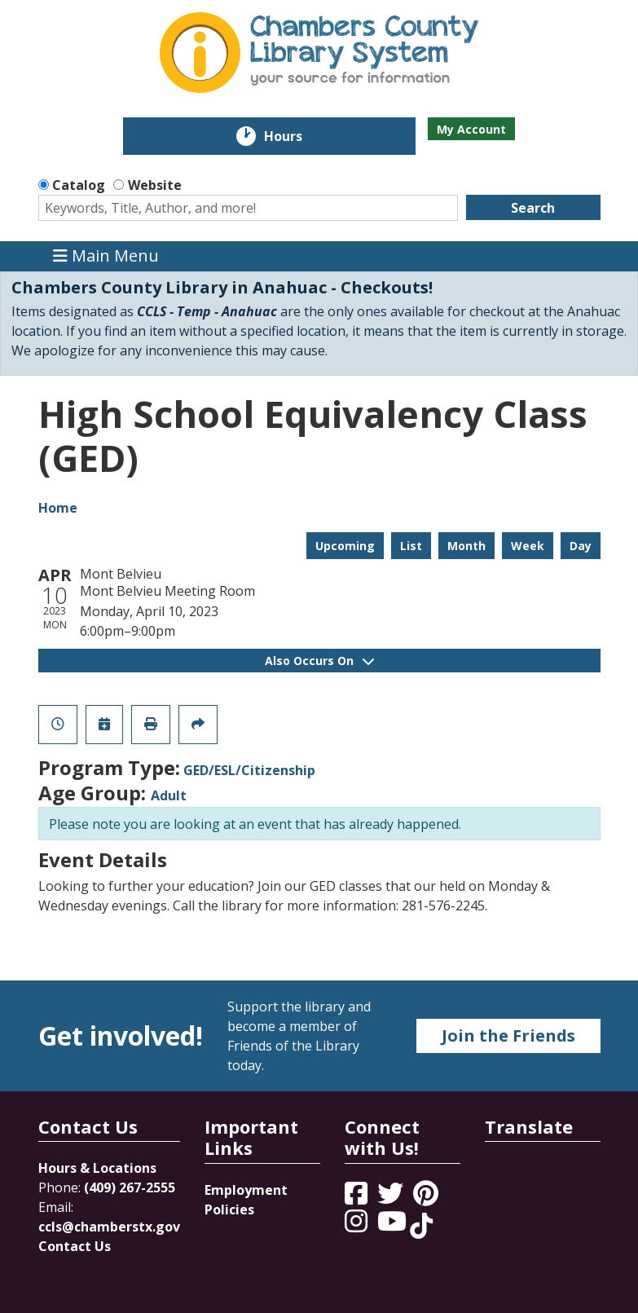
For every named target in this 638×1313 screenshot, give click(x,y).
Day (581, 545)
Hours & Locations (97, 1168)
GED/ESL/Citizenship (249, 770)
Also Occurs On (319, 660)
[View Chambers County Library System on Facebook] (358, 1198)
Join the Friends (508, 1035)
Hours (294, 136)
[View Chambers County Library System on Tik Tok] (421, 1226)
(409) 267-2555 (129, 1187)
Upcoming (345, 545)
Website (155, 185)
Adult (169, 795)
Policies (229, 1209)
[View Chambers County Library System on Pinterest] (427, 1198)
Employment (246, 1190)
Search (533, 208)
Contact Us (74, 1246)
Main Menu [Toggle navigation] (106, 256)
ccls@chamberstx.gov (109, 1227)
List (411, 545)
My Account (471, 129)
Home (57, 508)
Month (466, 545)
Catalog (78, 185)
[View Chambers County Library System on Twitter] (392, 1198)
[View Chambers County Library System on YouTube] (393, 1226)
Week (527, 545)
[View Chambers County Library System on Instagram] (358, 1226)
